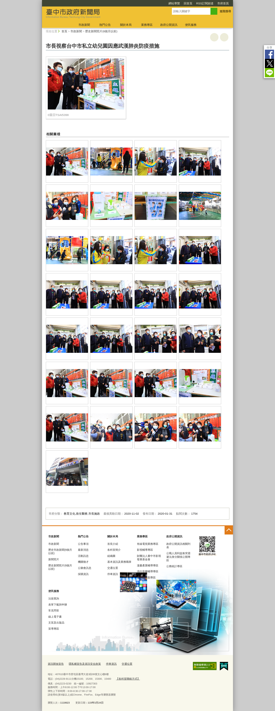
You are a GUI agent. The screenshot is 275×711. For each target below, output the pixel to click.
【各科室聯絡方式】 (127, 678)
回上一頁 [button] (224, 37)
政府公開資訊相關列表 (178, 545)
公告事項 (83, 543)
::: (40, 1)
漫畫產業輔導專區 (147, 565)
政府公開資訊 (168, 24)
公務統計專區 (174, 566)
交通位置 (112, 567)
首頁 (64, 31)
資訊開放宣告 (55, 663)
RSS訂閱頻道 (205, 3)
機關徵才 (83, 561)
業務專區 (147, 24)
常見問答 (53, 610)
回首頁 (188, 3)
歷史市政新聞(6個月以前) (60, 551)
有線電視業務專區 (147, 543)
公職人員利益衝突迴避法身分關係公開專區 (178, 557)
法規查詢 (53, 598)
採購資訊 (83, 574)
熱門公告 (105, 24)
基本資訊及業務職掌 (119, 561)
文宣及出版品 (56, 622)
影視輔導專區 (145, 549)
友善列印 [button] (214, 37)
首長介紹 (112, 543)
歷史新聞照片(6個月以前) (101, 31)
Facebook (269, 54)
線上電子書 (55, 616)
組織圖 (111, 555)
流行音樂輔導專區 (147, 571)
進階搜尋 (225, 11)
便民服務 (191, 24)
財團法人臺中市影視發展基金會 (149, 557)
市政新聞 (84, 24)
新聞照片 (53, 559)
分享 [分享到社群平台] (269, 47)
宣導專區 (53, 628)
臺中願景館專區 (146, 577)
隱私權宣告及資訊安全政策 (82, 663)
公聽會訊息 (84, 567)
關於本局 (126, 24)
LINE (269, 72)
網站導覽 (174, 3)
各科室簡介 (114, 549)
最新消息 (83, 549)
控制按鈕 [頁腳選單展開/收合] (229, 530)
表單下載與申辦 (57, 604)
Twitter (269, 63)
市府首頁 (223, 3)
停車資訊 (112, 574)
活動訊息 (83, 555)
